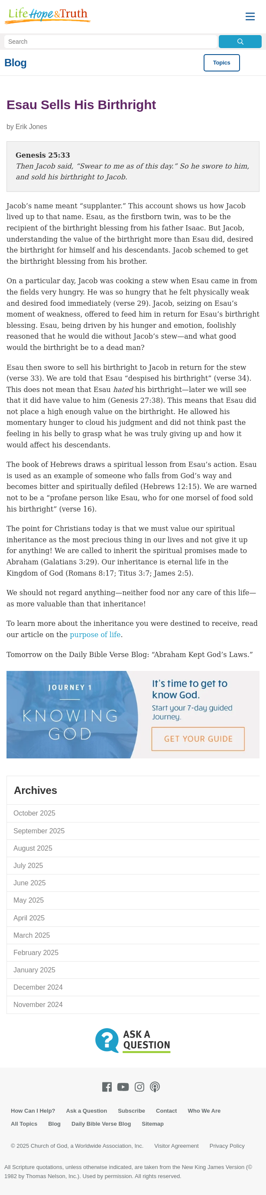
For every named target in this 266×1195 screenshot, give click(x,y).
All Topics (24, 1124)
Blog (15, 62)
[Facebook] (108, 1087)
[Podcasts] (156, 1087)
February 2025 (35, 952)
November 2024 (38, 1004)
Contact (166, 1111)
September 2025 (39, 831)
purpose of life (95, 635)
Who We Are (204, 1111)
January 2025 (34, 970)
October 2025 (34, 813)
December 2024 (38, 987)
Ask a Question (86, 1111)
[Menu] (250, 16)
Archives (35, 790)
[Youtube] (125, 1087)
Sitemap (153, 1124)
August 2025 (32, 848)
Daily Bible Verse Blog (101, 1124)
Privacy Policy (227, 1146)
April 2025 (29, 918)
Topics (221, 62)
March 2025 (31, 935)
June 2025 (29, 883)
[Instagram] (141, 1087)
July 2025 (28, 865)
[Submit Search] (240, 41)
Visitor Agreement (176, 1146)
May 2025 (28, 900)
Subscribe (131, 1111)
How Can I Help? (33, 1111)
